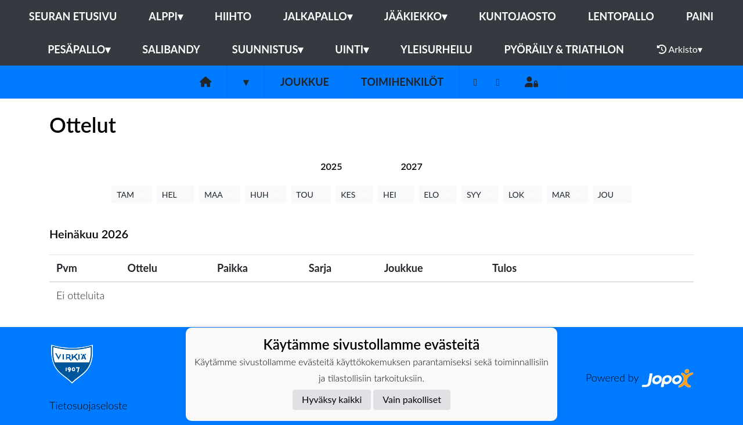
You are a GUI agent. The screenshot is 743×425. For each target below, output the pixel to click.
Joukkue (304, 81)
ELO (438, 194)
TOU (311, 194)
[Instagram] (498, 82)
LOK (522, 194)
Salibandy (171, 49)
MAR (567, 194)
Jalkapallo (317, 16)
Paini (699, 16)
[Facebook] (475, 82)
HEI (396, 194)
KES (354, 194)
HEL (175, 194)
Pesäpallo (79, 49)
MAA (219, 194)
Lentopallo (621, 16)
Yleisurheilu (436, 49)
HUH (265, 194)
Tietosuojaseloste (88, 405)
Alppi (165, 16)
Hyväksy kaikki (332, 399)
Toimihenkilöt (402, 81)
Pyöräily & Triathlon (564, 49)
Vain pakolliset (412, 399)
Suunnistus (268, 49)
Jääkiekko (415, 16)
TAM (131, 194)
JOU (612, 194)
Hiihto (233, 16)
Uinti (352, 49)
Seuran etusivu (73, 16)
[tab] (331, 166)
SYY (480, 194)
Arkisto (679, 49)
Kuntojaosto (517, 16)
